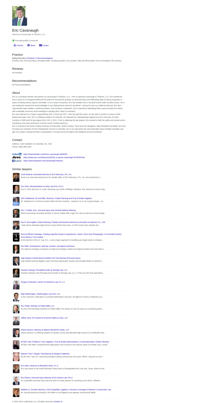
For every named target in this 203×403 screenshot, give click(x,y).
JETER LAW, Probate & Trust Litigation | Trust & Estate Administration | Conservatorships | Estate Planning (65, 342)
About (32, 45)
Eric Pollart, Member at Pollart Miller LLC (37, 306)
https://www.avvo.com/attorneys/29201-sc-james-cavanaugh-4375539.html (54, 157)
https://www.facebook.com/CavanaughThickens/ (43, 161)
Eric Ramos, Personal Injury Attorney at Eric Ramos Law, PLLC (47, 378)
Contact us (57, 401)
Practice (20, 45)
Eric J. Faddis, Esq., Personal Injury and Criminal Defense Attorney (48, 210)
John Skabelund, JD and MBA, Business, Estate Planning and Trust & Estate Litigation (56, 198)
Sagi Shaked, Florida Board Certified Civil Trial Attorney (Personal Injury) (51, 258)
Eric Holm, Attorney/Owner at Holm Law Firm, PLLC (42, 186)
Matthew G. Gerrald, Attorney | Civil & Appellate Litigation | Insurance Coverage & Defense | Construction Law (66, 390)
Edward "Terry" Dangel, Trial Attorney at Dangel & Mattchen (45, 354)
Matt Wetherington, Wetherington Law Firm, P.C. (41, 294)
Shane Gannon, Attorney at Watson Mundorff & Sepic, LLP (45, 330)
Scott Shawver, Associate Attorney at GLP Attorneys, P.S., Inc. (46, 174)
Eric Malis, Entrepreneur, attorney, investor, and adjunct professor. (48, 246)
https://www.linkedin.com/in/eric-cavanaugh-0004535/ (45, 154)
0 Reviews (30, 58)
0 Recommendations (44, 58)
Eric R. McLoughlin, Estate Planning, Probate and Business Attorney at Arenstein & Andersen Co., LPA (63, 222)
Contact (45, 45)
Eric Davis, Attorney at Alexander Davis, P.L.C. (40, 366)
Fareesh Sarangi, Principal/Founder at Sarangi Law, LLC (44, 270)
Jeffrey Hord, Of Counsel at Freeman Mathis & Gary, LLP (44, 318)
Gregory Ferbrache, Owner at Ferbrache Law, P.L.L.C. (43, 282)
